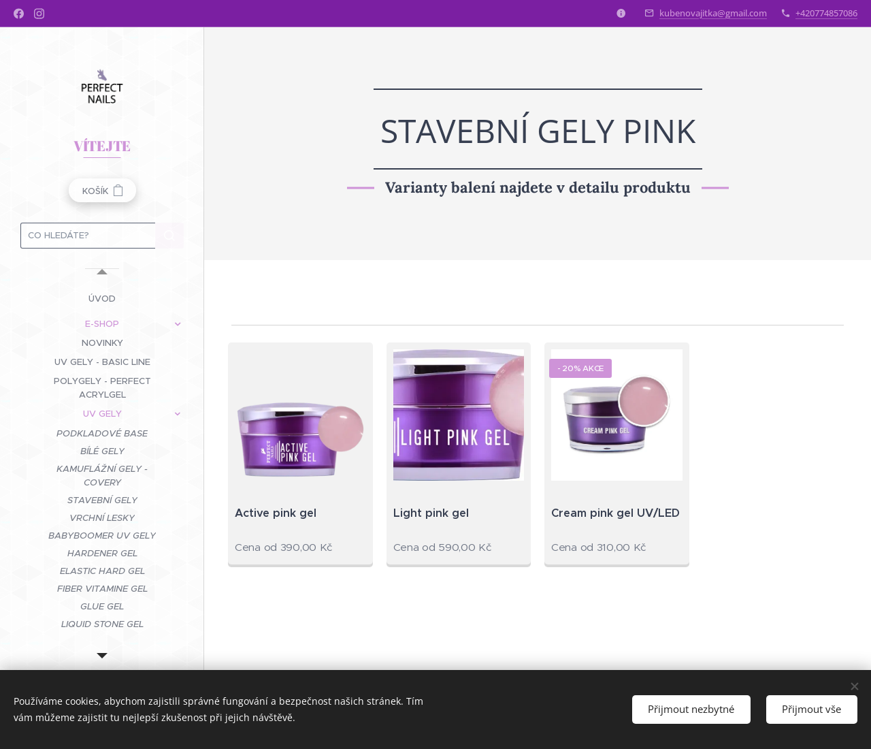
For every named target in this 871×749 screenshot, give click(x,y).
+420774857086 (826, 13)
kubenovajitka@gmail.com (713, 13)
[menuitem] (102, 298)
